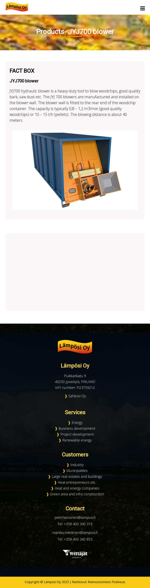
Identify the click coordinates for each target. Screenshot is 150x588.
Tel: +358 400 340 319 (75, 524)
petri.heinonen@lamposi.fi (75, 517)
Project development (77, 434)
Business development (77, 428)
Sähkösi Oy (77, 396)
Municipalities (77, 470)
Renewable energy (77, 440)
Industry (77, 464)
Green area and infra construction (77, 494)
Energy (77, 422)
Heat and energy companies (77, 488)
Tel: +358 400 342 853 (75, 539)
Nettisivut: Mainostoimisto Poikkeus (98, 582)
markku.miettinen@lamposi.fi (75, 532)
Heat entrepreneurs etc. (77, 482)
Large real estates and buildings (77, 476)
